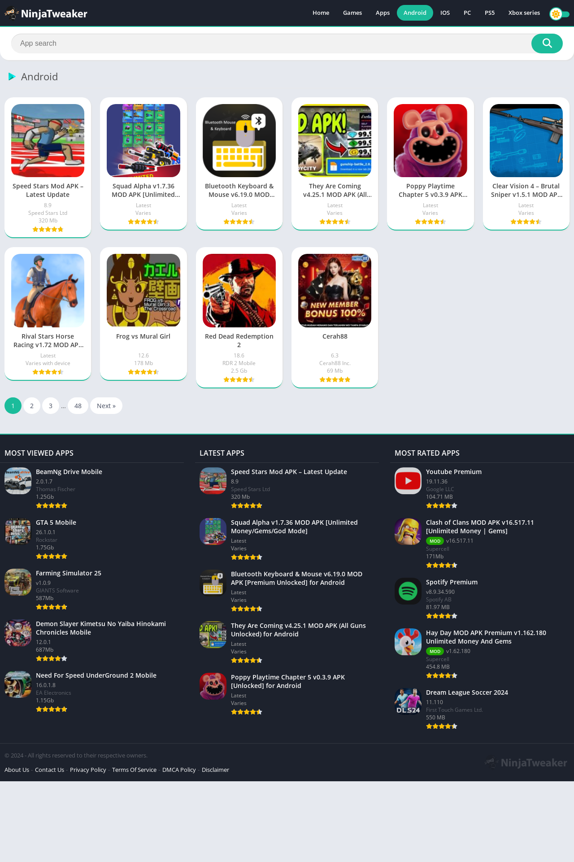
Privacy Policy (88, 770)
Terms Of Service (134, 770)
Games (352, 13)
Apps (383, 13)
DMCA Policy (179, 770)
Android (415, 13)
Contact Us (49, 770)
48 (78, 405)
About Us (16, 770)
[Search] (287, 43)
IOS (445, 13)
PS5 (490, 13)
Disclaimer (215, 770)
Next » (106, 405)
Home (321, 13)
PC (467, 13)
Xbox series (524, 13)
